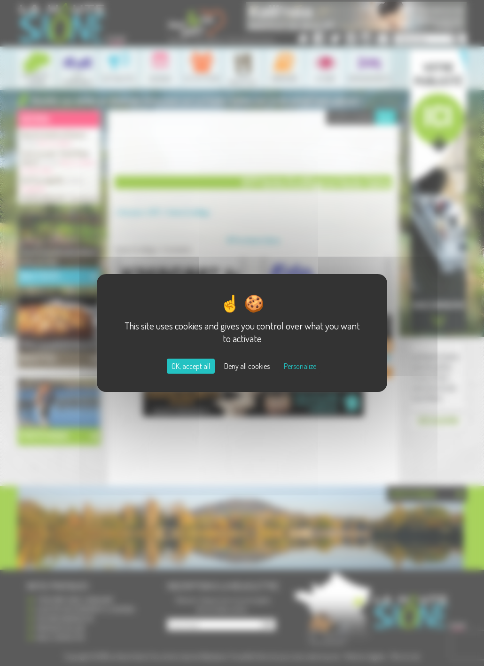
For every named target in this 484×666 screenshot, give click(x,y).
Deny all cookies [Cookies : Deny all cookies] (247, 366)
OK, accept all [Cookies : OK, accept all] (191, 366)
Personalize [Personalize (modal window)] (300, 366)
